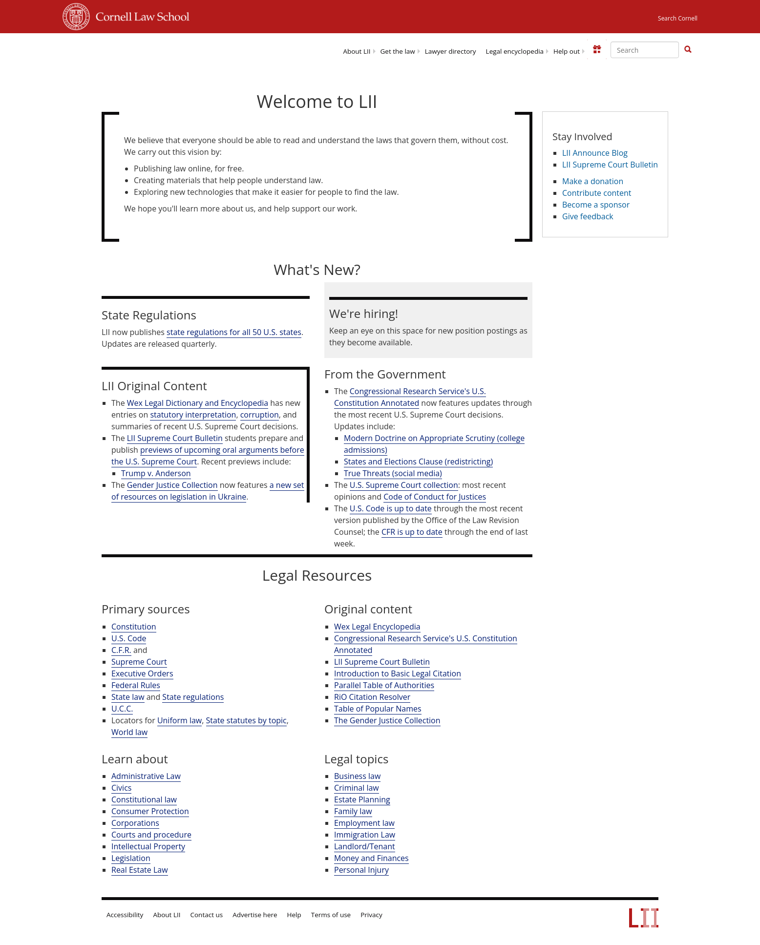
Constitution (133, 626)
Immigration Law (364, 834)
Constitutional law (144, 799)
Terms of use (331, 914)
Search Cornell (677, 18)
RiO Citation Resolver (372, 697)
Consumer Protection (150, 811)
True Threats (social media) (393, 473)
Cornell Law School (140, 15)
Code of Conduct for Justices (434, 496)
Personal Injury (361, 869)
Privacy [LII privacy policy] (371, 914)
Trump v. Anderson (156, 473)
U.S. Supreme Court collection (404, 485)
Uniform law (179, 720)
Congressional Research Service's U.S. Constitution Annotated (410, 397)
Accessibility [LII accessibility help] (124, 914)
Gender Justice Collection (172, 485)
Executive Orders (142, 673)
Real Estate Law (139, 869)
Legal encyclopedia (515, 51)
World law (129, 732)
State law (128, 697)
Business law (357, 776)
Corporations (135, 823)
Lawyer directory (450, 51)
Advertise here (254, 914)
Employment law (364, 823)
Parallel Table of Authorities (384, 685)
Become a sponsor (596, 204)
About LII (356, 51)
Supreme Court (139, 661)
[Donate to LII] (597, 49)
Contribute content (597, 193)
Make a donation (592, 181)
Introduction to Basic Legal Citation (397, 673)
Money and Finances (371, 858)
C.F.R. (121, 650)
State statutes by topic (246, 720)
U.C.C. (122, 708)
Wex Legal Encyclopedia (377, 626)
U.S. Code (128, 638)
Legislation (130, 858)
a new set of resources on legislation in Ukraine (207, 491)
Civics (121, 787)
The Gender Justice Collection (387, 720)
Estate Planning (362, 799)
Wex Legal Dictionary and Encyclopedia (197, 403)
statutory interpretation (193, 414)
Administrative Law (146, 776)
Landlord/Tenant (364, 846)
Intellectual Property (148, 846)
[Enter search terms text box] (645, 50)
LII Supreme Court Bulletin (175, 438)
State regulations (193, 697)
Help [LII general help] (294, 914)
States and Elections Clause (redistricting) (418, 461)
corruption (259, 414)
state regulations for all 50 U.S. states (234, 332)
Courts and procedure (151, 834)
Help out (566, 51)
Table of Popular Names (378, 708)
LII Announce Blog (595, 152)
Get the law (397, 51)
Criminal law (356, 787)
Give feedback (587, 216)
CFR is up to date (412, 531)
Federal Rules (135, 685)
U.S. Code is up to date (391, 508)
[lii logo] (152, 49)
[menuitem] (356, 50)
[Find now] (687, 50)
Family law (353, 811)
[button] (687, 49)
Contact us (206, 914)
